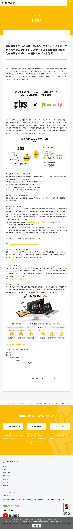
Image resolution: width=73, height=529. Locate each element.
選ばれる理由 (6, 472)
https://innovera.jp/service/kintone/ (24, 244)
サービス (5, 469)
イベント (9, 41)
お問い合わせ (6, 495)
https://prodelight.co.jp (19, 279)
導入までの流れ (7, 476)
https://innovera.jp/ (17, 344)
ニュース (5, 489)
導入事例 (5, 479)
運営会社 (5, 485)
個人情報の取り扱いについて (42, 522)
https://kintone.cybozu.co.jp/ (38, 222)
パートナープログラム (9, 492)
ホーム (5, 466)
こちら (37, 238)
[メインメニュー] (70, 3)
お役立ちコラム (7, 482)
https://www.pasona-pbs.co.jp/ (22, 260)
